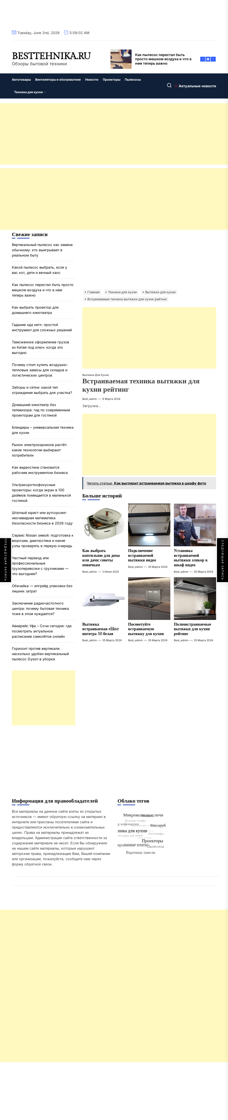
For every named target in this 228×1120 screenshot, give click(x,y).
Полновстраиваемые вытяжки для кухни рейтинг (192, 629)
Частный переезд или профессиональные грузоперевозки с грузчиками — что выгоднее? (40, 566)
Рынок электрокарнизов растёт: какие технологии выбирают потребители (39, 450)
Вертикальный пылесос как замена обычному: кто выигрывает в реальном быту (42, 249)
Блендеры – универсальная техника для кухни (43, 430)
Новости (91, 79)
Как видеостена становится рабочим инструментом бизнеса (40, 470)
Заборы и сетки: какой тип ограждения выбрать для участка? (42, 390)
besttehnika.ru (51, 56)
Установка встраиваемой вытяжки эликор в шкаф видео (191, 557)
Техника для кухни (30, 92)
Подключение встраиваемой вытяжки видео (142, 555)
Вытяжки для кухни (95, 375)
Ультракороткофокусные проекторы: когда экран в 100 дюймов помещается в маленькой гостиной (41, 493)
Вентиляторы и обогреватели (58, 79)
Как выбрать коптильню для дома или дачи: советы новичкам (101, 557)
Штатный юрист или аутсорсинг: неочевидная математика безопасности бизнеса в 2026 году (42, 517)
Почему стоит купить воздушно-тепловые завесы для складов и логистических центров (40, 369)
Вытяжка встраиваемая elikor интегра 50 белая (100, 629)
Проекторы (111, 79)
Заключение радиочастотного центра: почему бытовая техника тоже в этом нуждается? (40, 608)
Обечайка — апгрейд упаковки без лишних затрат (42, 588)
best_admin (89, 399)
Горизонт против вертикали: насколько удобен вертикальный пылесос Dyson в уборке (40, 653)
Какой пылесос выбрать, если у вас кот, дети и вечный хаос (39, 270)
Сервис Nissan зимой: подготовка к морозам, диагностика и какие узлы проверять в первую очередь (43, 540)
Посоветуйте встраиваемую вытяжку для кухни (146, 629)
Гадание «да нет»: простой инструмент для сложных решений (42, 327)
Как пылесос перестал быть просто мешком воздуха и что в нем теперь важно (43, 289)
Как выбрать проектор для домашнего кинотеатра (35, 310)
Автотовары (21, 79)
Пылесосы (133, 79)
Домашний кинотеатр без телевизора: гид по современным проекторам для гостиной (41, 409)
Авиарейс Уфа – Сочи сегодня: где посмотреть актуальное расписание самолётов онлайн (42, 631)
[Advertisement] (114, 134)
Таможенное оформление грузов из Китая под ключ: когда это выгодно (40, 347)
